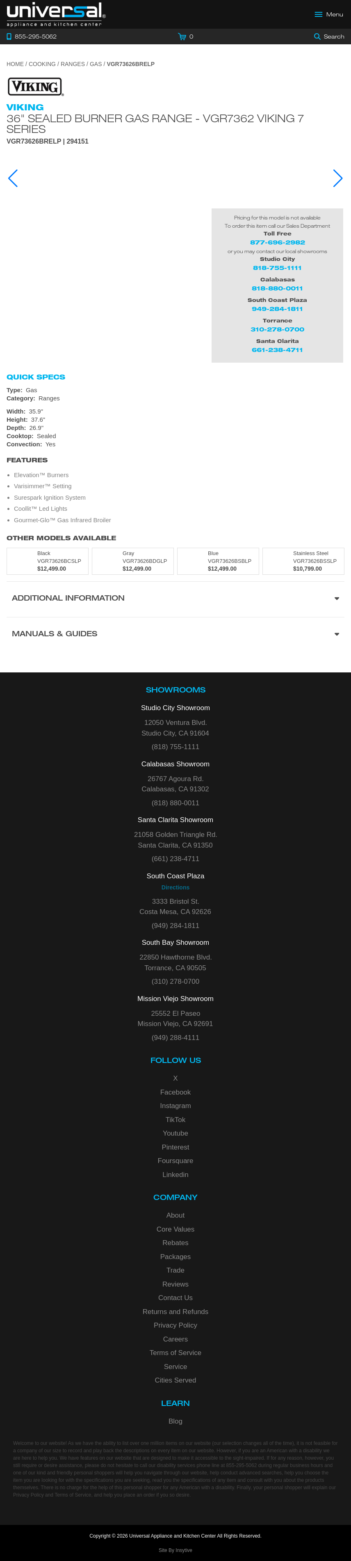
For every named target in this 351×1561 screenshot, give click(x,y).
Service (175, 1367)
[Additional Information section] (175, 599)
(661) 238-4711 (175, 859)
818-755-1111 (277, 268)
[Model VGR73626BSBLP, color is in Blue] (218, 561)
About (175, 1215)
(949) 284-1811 (175, 926)
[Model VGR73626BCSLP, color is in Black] (47, 561)
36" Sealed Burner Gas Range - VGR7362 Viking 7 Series (155, 123)
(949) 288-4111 (175, 1038)
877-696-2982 (277, 242)
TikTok (176, 1120)
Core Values (175, 1229)
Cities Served (175, 1380)
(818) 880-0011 (175, 803)
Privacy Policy (175, 1325)
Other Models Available (61, 538)
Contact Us (175, 1298)
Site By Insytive (175, 1550)
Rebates (175, 1243)
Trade (175, 1270)
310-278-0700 (277, 329)
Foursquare (176, 1161)
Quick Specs (36, 377)
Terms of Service (176, 1353)
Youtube (175, 1133)
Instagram (175, 1106)
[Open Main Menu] (329, 14)
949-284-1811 (277, 309)
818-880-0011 (277, 288)
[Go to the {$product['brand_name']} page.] (35, 86)
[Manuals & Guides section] (175, 634)
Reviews (175, 1284)
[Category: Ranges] (175, 398)
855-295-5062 (241, 1465)
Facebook (175, 1092)
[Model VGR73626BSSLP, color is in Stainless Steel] (303, 561)
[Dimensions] (175, 419)
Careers (175, 1339)
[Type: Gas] (175, 390)
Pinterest (175, 1147)
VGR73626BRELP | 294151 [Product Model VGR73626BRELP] (48, 141)
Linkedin (175, 1175)
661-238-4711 (277, 350)
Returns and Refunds (176, 1312)
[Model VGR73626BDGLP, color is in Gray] (132, 561)
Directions (175, 887)
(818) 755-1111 (175, 747)
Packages (175, 1257)
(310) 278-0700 (175, 981)
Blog (175, 1421)
